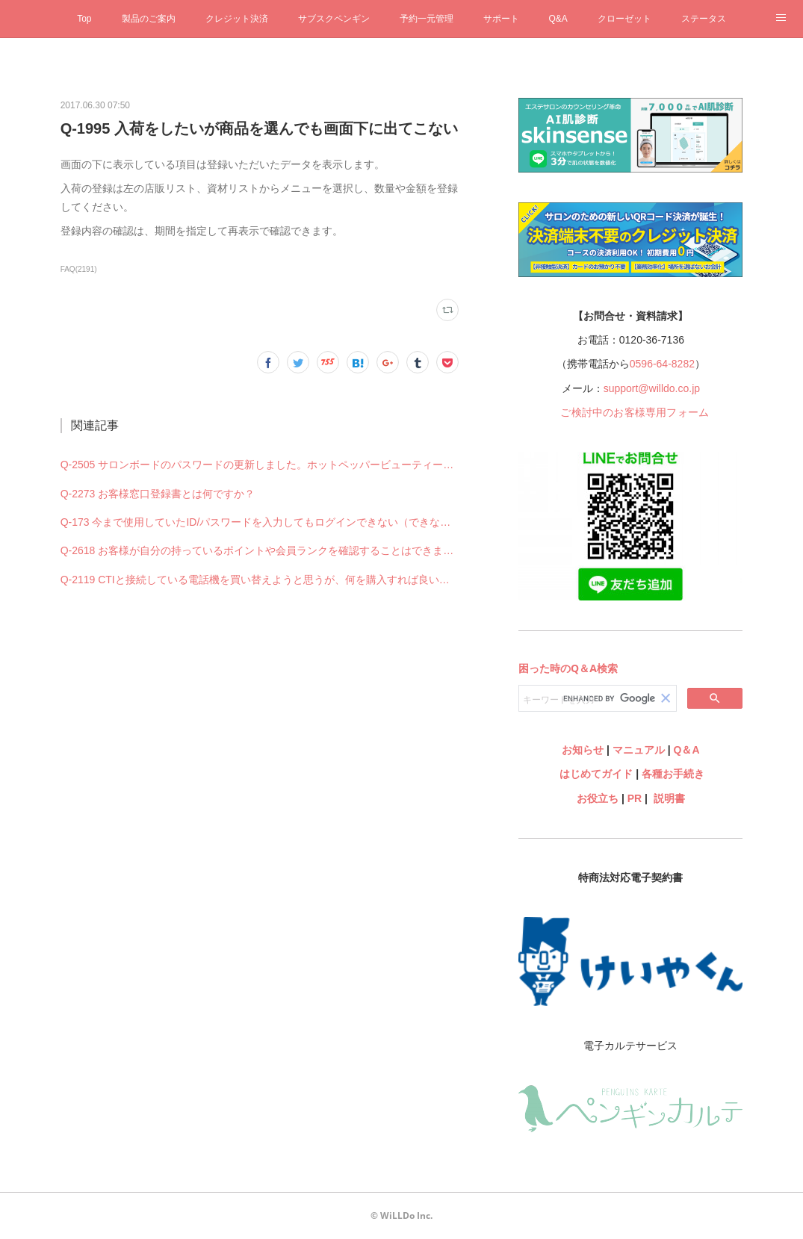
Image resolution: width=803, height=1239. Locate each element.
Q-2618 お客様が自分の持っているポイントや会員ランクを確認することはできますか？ (260, 550)
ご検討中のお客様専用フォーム (634, 412)
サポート (501, 18)
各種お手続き (673, 774)
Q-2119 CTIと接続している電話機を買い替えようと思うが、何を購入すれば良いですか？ (260, 580)
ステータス (703, 18)
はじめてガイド (595, 774)
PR (634, 798)
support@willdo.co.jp (652, 388)
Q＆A (687, 750)
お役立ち (597, 798)
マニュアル (639, 750)
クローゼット (624, 18)
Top (84, 18)
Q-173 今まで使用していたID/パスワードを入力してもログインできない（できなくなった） (260, 522)
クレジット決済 (236, 18)
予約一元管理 (426, 18)
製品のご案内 (149, 18)
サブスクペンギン (334, 18)
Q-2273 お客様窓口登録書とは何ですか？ (158, 494)
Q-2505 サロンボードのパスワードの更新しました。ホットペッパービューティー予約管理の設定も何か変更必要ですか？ (260, 465)
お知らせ (583, 750)
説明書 (669, 798)
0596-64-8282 (662, 364)
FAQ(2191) (79, 269)
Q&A (558, 18)
